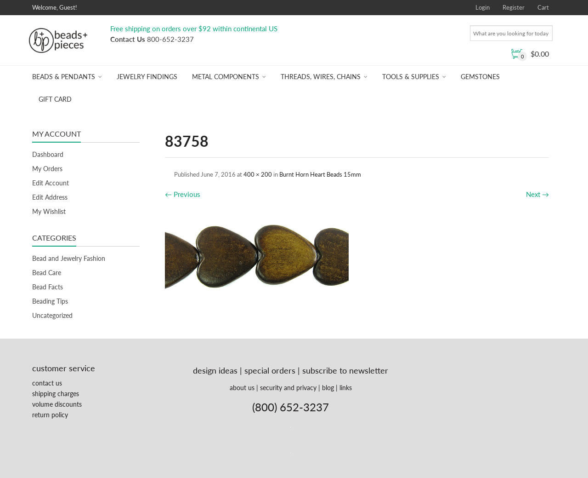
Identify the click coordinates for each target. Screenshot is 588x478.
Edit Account (50, 183)
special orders (269, 370)
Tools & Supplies (410, 77)
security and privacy (288, 388)
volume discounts (57, 404)
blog (328, 388)
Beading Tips (50, 301)
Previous (182, 194)
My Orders (47, 169)
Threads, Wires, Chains (321, 77)
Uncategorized (52, 315)
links (345, 388)
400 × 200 (257, 174)
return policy (50, 415)
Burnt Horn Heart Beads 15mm (320, 174)
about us (242, 388)
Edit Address (50, 197)
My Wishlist (49, 211)
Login (482, 7)
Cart (543, 7)
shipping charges (55, 393)
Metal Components (225, 77)
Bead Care (46, 272)
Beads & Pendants (63, 77)
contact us (47, 383)
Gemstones (480, 77)
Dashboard (47, 154)
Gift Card (55, 99)
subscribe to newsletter (345, 370)
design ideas (215, 370)
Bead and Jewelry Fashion (68, 258)
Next (537, 194)
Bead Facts (47, 287)
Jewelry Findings (147, 77)
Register (514, 7)
